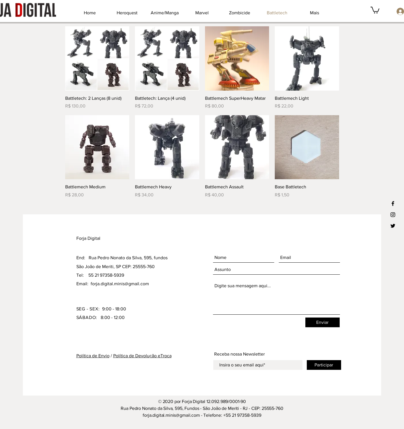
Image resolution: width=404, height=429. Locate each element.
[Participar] (324, 365)
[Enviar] (322, 322)
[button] (375, 9)
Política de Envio (93, 355)
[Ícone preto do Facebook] (393, 203)
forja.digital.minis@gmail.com (120, 283)
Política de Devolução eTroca (142, 355)
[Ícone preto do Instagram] (393, 214)
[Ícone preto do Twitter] (393, 226)
